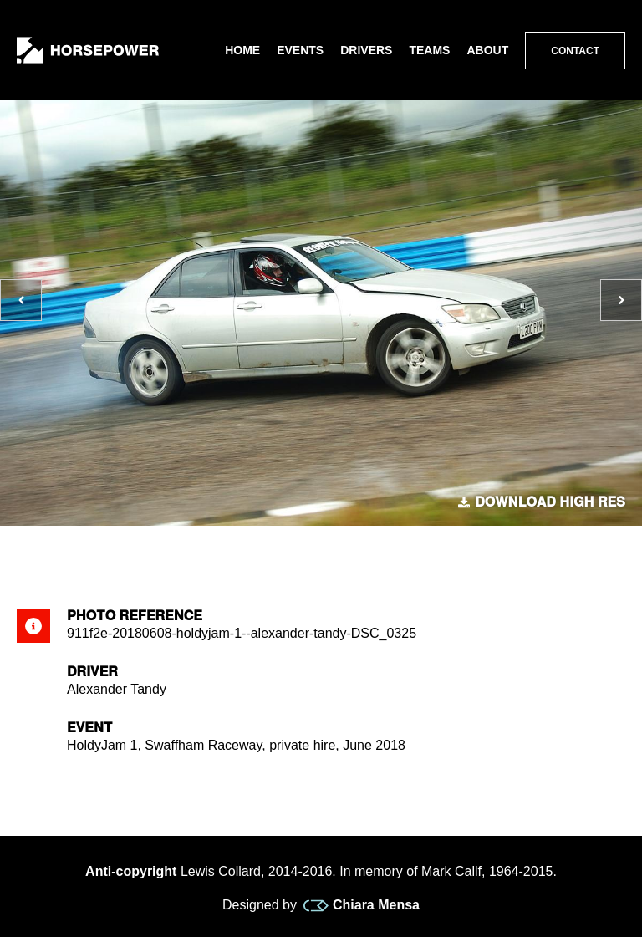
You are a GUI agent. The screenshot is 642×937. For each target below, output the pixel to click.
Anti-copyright (130, 871)
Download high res (541, 502)
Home (242, 50)
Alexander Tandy (116, 689)
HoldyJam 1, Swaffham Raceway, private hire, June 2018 (236, 745)
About (487, 50)
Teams (429, 50)
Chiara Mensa (361, 905)
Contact (575, 51)
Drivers (366, 50)
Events (300, 50)
